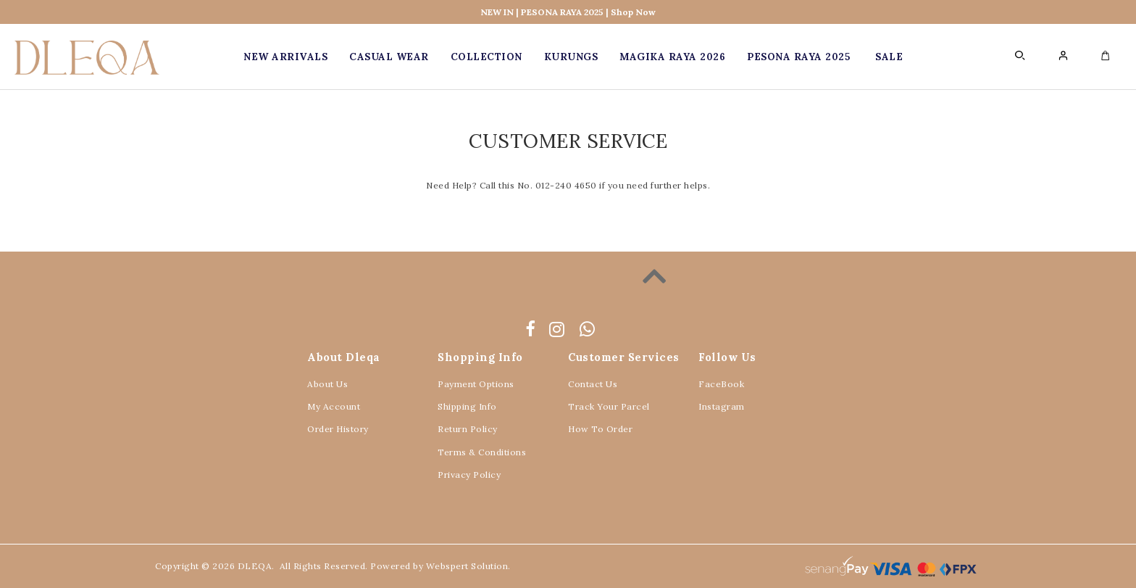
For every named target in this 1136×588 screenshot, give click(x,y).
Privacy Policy (469, 474)
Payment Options (476, 383)
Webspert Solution (467, 565)
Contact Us (592, 383)
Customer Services (624, 357)
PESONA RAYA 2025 (798, 57)
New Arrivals (285, 57)
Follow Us (727, 357)
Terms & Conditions (482, 452)
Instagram (721, 406)
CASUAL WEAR (389, 57)
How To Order (600, 428)
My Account (333, 406)
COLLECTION (486, 57)
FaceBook (721, 383)
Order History (338, 428)
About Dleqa (343, 357)
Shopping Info (480, 357)
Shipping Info (467, 406)
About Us (327, 383)
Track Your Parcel (609, 406)
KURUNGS (571, 57)
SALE (889, 57)
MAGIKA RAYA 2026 (672, 57)
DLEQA (255, 565)
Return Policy (468, 428)
